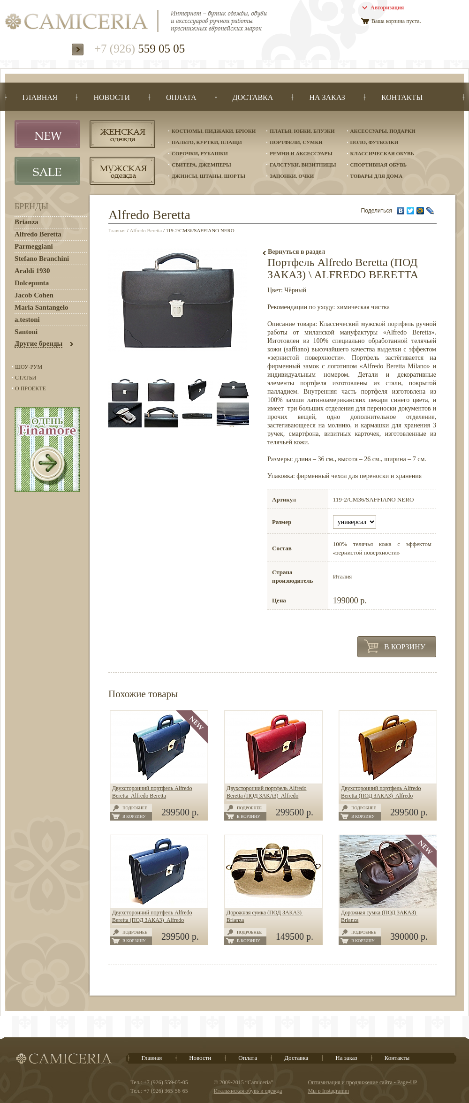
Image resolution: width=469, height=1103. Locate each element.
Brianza (26, 222)
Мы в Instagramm (328, 1091)
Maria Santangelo (41, 307)
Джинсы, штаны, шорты (208, 176)
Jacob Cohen (34, 295)
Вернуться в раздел (296, 251)
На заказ (346, 1057)
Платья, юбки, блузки (302, 131)
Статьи (25, 377)
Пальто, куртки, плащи (207, 142)
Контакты (397, 1057)
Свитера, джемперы (201, 164)
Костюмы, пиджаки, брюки (214, 131)
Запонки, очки (292, 176)
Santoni (26, 331)
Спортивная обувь (378, 164)
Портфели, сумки (296, 142)
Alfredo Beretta (146, 230)
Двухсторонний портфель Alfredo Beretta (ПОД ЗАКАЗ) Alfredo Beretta (267, 795)
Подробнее (134, 808)
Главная (117, 230)
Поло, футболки (374, 142)
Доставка (296, 1057)
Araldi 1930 (32, 270)
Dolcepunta (32, 283)
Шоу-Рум (28, 367)
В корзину (404, 647)
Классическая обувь (382, 153)
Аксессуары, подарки (383, 131)
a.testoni (27, 319)
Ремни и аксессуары (301, 153)
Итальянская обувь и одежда (248, 1091)
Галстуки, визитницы (303, 164)
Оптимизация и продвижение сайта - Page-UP (362, 1082)
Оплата (247, 1057)
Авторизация (387, 7)
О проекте (30, 388)
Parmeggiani (34, 246)
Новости (200, 1057)
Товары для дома (376, 176)
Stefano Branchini (42, 258)
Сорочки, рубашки (200, 153)
